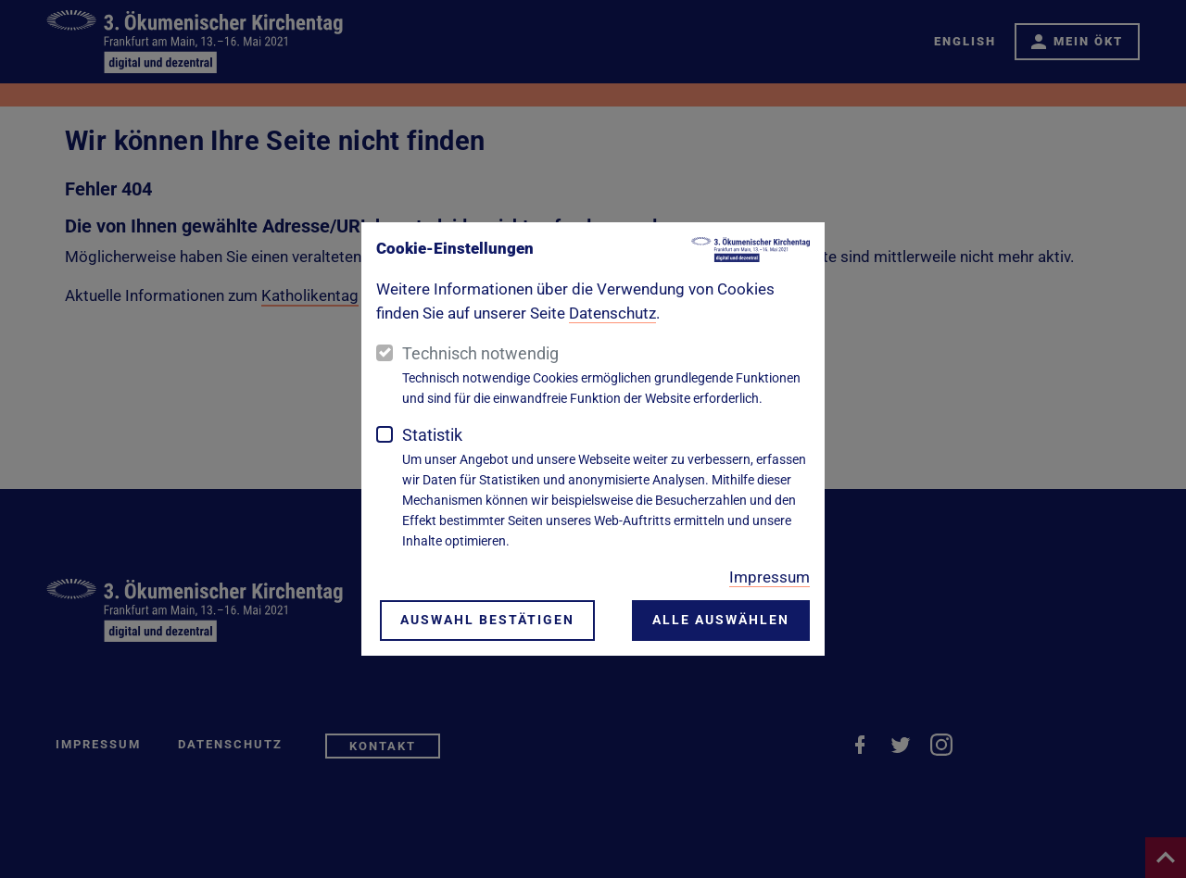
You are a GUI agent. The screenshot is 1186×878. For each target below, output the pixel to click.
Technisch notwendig (480, 353)
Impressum (769, 577)
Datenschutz (612, 313)
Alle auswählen (720, 621)
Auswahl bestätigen (487, 621)
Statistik (432, 435)
